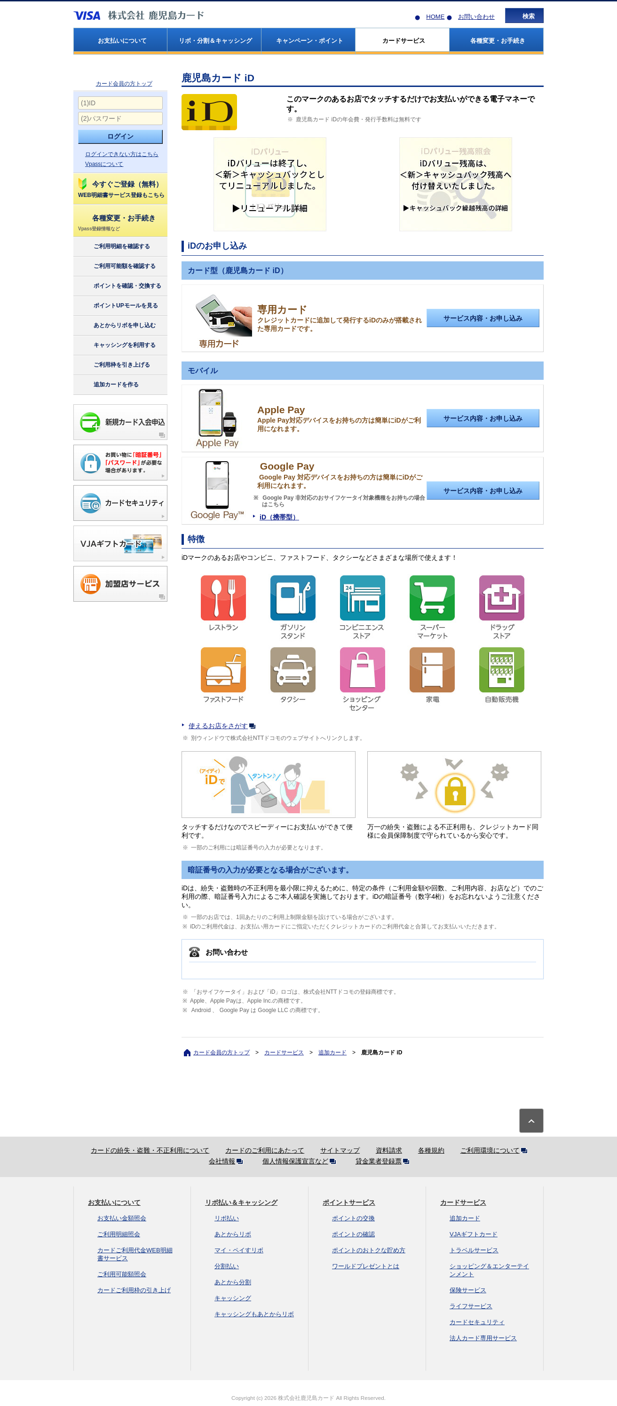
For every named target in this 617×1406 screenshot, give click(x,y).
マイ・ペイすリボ (238, 1250)
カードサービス (284, 1052)
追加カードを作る (108, 385)
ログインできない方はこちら (121, 154)
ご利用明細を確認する (113, 247)
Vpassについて (104, 164)
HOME (435, 16)
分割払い (226, 1266)
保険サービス (468, 1290)
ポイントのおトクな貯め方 (368, 1250)
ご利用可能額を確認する (116, 266)
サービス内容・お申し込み (482, 318)
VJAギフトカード (474, 1234)
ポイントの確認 (353, 1234)
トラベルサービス (474, 1250)
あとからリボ (232, 1234)
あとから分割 (232, 1282)
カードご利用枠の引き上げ (134, 1290)
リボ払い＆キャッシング (241, 1202)
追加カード (332, 1052)
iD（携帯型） (279, 517)
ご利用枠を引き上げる (113, 365)
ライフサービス (471, 1306)
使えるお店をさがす (224, 726)
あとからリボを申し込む (116, 326)
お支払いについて (114, 1202)
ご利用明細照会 (118, 1234)
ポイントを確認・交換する (119, 286)
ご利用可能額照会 (121, 1274)
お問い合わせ (476, 16)
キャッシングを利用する (116, 345)
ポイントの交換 (353, 1218)
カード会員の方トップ (124, 83)
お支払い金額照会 (121, 1218)
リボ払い (226, 1218)
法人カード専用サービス (483, 1338)
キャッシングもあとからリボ (254, 1314)
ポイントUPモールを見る (117, 306)
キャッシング (232, 1298)
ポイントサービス (349, 1202)
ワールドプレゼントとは (365, 1266)
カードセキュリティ (477, 1322)
